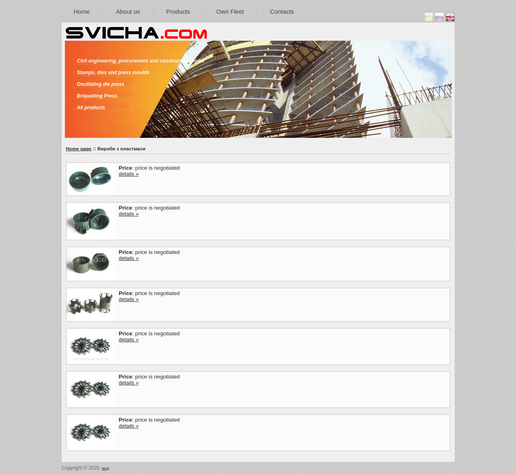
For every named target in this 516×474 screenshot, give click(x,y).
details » (129, 174)
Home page (79, 148)
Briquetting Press (97, 96)
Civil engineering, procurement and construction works (140, 61)
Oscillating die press (101, 84)
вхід (105, 468)
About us (128, 11)
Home (82, 11)
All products (91, 107)
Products (178, 11)
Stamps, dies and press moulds (113, 72)
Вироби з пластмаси (122, 148)
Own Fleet (230, 11)
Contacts (282, 11)
